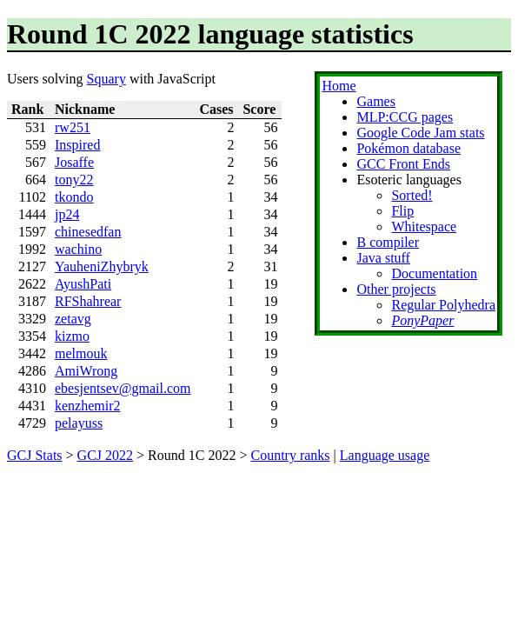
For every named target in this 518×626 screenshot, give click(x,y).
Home (338, 85)
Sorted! (411, 195)
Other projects (395, 289)
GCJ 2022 (105, 455)
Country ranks (289, 455)
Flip (402, 210)
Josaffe (74, 162)
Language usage (385, 455)
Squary (106, 78)
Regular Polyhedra (443, 304)
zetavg (73, 318)
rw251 (72, 127)
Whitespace (423, 226)
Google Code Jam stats (420, 132)
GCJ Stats (35, 455)
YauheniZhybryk (102, 266)
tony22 (74, 179)
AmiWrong (86, 370)
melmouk (81, 353)
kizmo (72, 336)
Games (375, 101)
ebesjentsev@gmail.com (122, 388)
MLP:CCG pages (404, 117)
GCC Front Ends (403, 163)
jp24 (67, 214)
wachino (78, 249)
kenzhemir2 (88, 405)
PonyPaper (422, 320)
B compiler (387, 242)
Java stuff (382, 257)
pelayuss (79, 423)
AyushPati (83, 283)
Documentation (434, 273)
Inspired (77, 144)
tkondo (74, 197)
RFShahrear (88, 301)
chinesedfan (88, 231)
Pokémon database (408, 148)
